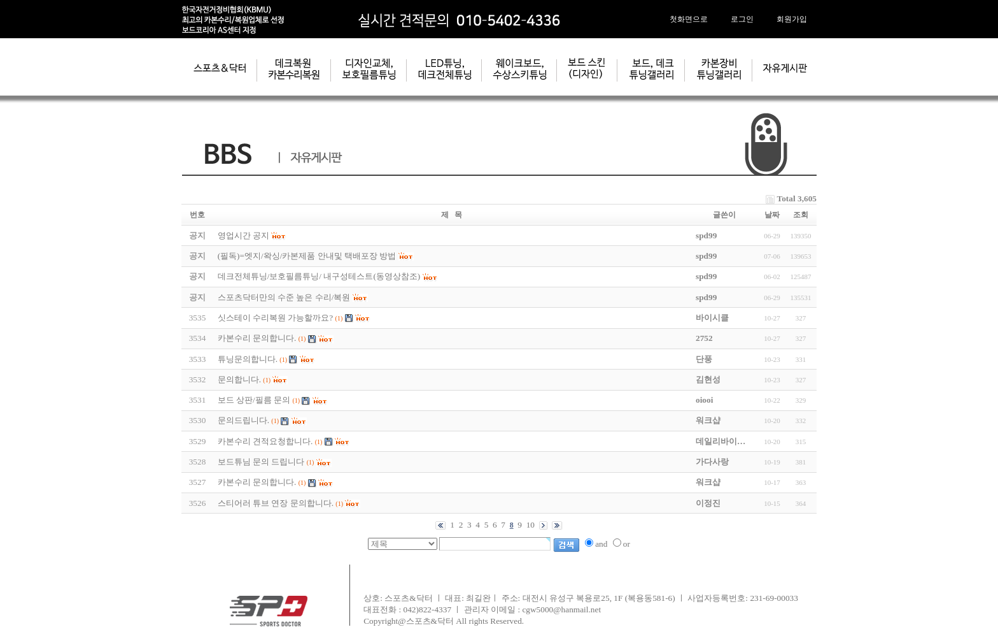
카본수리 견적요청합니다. (265, 441)
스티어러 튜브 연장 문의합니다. (276, 503)
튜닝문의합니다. (248, 359)
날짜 (772, 214)
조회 (800, 214)
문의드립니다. (243, 420)
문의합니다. (239, 379)
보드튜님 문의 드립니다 (261, 461)
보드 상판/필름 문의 (254, 400)
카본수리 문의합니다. (257, 338)
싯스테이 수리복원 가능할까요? (276, 317)
